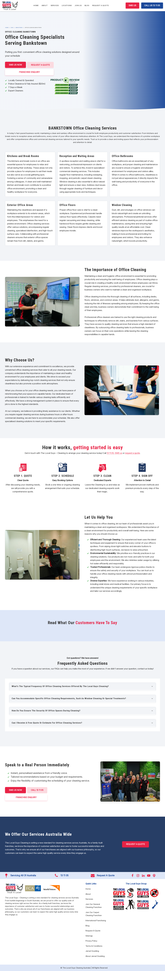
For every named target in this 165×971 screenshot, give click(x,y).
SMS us (118, 453)
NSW (12, 27)
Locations (67, 5)
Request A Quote (100, 5)
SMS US (132, 5)
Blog (87, 5)
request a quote (132, 453)
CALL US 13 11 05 (152, 5)
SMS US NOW (15, 65)
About (45, 5)
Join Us (78, 5)
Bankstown (19, 27)
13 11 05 (110, 453)
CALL (37, 790)
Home (36, 5)
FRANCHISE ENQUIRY (29, 72)
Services (55, 5)
